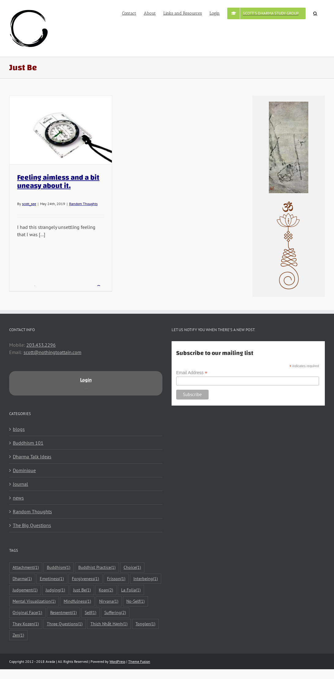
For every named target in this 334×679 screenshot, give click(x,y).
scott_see (29, 203)
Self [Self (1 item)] (90, 612)
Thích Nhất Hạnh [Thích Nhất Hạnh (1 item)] (109, 624)
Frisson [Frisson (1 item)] (116, 578)
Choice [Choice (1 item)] (132, 567)
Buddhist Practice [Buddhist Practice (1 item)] (97, 567)
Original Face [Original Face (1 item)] (27, 612)
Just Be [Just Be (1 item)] (82, 590)
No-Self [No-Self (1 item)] (135, 601)
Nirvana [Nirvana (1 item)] (108, 601)
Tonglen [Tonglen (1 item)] (145, 624)
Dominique (24, 470)
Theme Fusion (139, 661)
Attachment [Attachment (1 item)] (26, 567)
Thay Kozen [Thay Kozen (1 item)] (26, 624)
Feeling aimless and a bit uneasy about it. (58, 182)
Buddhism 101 (28, 443)
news (18, 498)
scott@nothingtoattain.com (52, 352)
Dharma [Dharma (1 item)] (22, 578)
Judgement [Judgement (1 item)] (25, 590)
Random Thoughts (83, 203)
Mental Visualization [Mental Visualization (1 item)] (34, 601)
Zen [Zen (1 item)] (18, 635)
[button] (315, 13)
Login (86, 380)
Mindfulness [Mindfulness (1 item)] (77, 601)
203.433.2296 (41, 345)
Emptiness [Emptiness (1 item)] (52, 578)
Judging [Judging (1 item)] (55, 590)
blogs (19, 429)
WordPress (117, 661)
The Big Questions (32, 525)
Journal (20, 484)
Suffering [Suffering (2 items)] (115, 612)
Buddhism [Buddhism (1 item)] (58, 567)
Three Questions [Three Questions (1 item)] (65, 624)
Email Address (191, 373)
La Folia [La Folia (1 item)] (131, 590)
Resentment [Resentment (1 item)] (63, 612)
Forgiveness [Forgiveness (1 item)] (85, 578)
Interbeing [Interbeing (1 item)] (145, 578)
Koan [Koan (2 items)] (106, 590)
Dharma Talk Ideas (32, 456)
